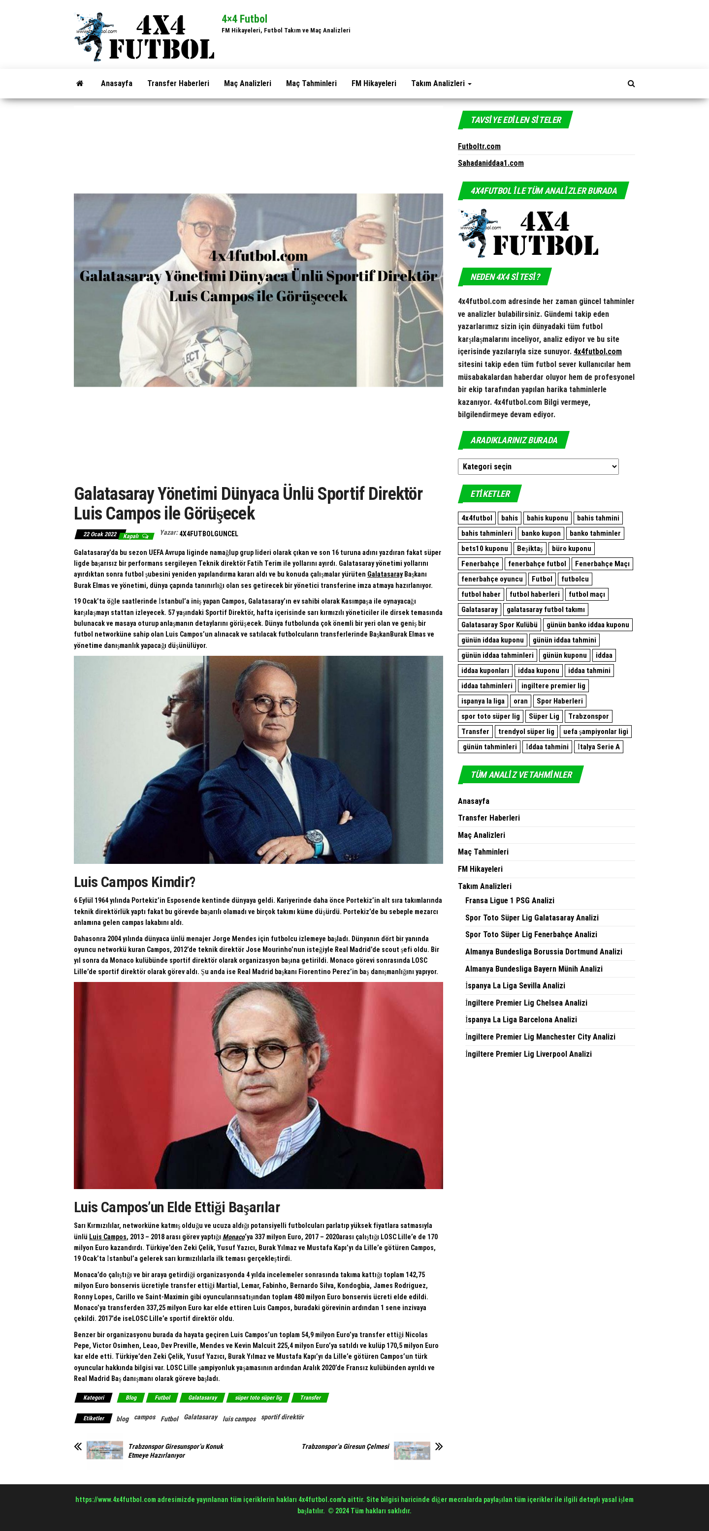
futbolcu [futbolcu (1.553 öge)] (575, 579)
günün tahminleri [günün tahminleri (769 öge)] (489, 746)
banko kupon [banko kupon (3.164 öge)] (541, 533)
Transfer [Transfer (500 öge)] (475, 731)
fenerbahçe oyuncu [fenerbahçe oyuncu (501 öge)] (492, 579)
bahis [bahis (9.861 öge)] (509, 518)
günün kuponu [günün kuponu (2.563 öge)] (565, 655)
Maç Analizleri (247, 83)
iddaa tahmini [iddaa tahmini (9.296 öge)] (589, 670)
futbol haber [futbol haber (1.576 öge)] (481, 594)
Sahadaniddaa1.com (491, 163)
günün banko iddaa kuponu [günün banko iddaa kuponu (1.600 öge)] (588, 624)
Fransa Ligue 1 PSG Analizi (509, 900)
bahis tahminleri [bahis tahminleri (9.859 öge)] (487, 533)
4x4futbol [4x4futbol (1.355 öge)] (476, 518)
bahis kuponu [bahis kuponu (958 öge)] (547, 518)
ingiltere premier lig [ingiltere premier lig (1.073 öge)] (553, 685)
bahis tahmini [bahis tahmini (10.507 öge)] (598, 518)
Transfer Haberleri (178, 83)
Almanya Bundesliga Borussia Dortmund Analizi (543, 951)
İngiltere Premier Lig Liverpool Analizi (528, 1054)
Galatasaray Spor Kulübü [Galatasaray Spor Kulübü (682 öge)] (499, 624)
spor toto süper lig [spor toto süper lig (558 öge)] (490, 716)
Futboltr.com (479, 146)
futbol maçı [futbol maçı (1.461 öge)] (587, 594)
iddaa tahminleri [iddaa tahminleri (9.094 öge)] (487, 685)
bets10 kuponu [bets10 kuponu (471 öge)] (484, 548)
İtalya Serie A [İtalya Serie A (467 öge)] (599, 746)
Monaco (234, 1237)
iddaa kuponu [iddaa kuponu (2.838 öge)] (538, 670)
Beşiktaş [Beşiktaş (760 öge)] (530, 548)
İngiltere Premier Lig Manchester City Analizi (540, 1036)
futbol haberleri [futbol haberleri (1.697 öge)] (535, 594)
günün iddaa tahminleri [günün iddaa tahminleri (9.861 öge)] (497, 655)
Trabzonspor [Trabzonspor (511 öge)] (588, 716)
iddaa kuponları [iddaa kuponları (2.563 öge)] (485, 670)
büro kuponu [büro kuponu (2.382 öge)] (571, 548)
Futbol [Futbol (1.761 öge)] (542, 579)
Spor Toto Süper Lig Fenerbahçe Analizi (531, 934)
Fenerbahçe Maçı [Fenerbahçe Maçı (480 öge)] (602, 563)
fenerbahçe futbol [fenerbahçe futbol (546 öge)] (537, 563)
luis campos (239, 1419)
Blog (131, 1397)
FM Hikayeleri (374, 83)
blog (122, 1419)
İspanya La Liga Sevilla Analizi (515, 985)
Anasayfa (116, 83)
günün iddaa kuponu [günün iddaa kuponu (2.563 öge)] (492, 640)
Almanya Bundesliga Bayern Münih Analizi (534, 969)
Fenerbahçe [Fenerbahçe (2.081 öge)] (480, 563)
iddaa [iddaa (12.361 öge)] (604, 655)
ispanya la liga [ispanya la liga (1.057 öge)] (483, 701)
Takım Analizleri (441, 83)
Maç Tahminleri (311, 83)
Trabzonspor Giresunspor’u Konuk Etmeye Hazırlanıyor (175, 1450)
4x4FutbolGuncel (208, 534)
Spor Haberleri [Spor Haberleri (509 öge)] (560, 701)
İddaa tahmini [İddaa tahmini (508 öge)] (547, 746)
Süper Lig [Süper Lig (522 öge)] (544, 716)
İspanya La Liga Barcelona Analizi (521, 1019)
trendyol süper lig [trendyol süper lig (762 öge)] (526, 731)
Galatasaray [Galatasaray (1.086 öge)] (479, 609)
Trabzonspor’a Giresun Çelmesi (345, 1446)
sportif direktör (282, 1417)
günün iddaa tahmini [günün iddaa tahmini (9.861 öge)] (564, 640)
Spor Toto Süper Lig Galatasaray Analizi (532, 917)
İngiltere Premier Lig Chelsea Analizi (526, 1003)
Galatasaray (385, 574)
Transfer (310, 1397)
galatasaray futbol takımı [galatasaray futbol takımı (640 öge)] (546, 609)
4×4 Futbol (244, 19)
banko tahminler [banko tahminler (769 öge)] (595, 533)
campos (144, 1417)
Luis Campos (108, 1237)
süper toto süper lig (258, 1397)
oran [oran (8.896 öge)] (521, 701)
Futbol (162, 1397)
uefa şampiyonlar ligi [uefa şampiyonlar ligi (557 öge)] (595, 731)
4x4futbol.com (598, 351)
